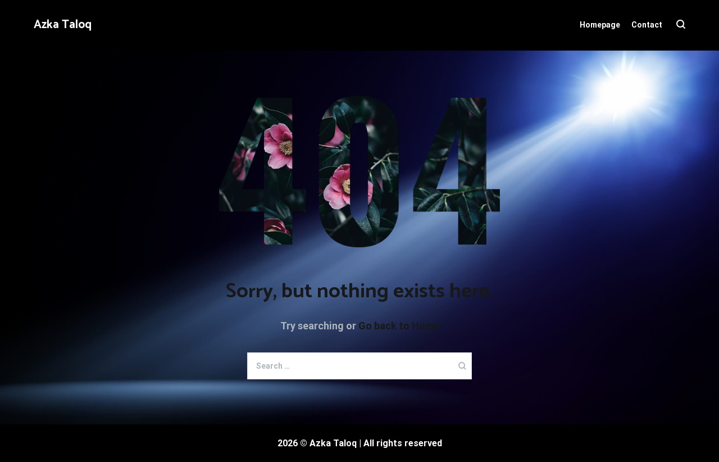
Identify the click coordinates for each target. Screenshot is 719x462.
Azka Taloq (63, 24)
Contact (646, 24)
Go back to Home (398, 326)
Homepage (600, 24)
